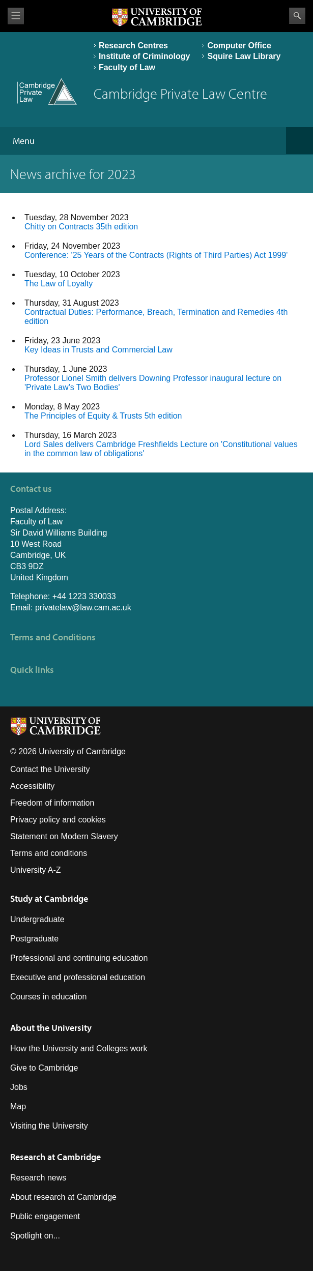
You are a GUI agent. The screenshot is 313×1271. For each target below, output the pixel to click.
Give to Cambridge (44, 1067)
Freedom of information (52, 803)
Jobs (18, 1087)
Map (18, 1106)
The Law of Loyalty (58, 283)
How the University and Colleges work (78, 1048)
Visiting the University (49, 1125)
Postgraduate (34, 938)
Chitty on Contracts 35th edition (81, 226)
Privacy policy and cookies (58, 819)
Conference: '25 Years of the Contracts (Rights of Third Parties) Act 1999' (156, 255)
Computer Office (239, 45)
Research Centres (133, 45)
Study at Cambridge (49, 898)
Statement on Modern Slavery (64, 836)
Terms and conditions (48, 853)
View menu (16, 16)
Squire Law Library (243, 56)
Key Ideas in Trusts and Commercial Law (98, 349)
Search (297, 16)
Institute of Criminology (144, 56)
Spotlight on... (35, 1235)
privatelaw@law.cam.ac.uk (83, 607)
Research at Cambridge (55, 1157)
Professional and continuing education (79, 958)
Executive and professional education (77, 977)
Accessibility (32, 786)
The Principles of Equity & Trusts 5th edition (103, 415)
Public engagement (45, 1216)
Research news (38, 1177)
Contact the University (50, 769)
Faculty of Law (127, 67)
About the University (51, 1027)
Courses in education (48, 996)
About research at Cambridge (63, 1197)
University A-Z (35, 870)
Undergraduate (37, 919)
